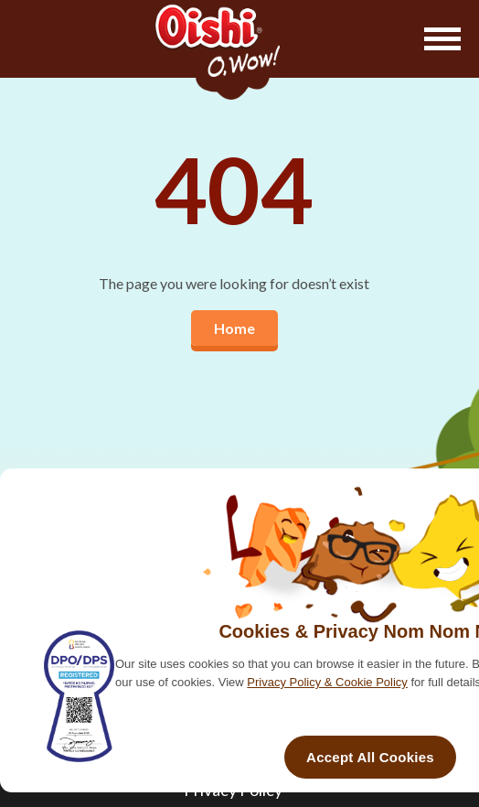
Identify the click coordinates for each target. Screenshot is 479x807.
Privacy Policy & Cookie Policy (327, 682)
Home (234, 328)
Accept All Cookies (370, 757)
